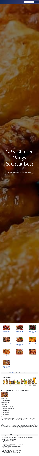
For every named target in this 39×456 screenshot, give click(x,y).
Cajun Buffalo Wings (6, 331)
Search (36, 1)
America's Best (19, 355)
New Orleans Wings (19, 331)
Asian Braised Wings (32, 355)
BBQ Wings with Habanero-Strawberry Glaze (19, 344)
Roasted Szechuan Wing (6, 343)
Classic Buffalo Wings (6, 355)
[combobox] (29, 2)
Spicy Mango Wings (32, 343)
